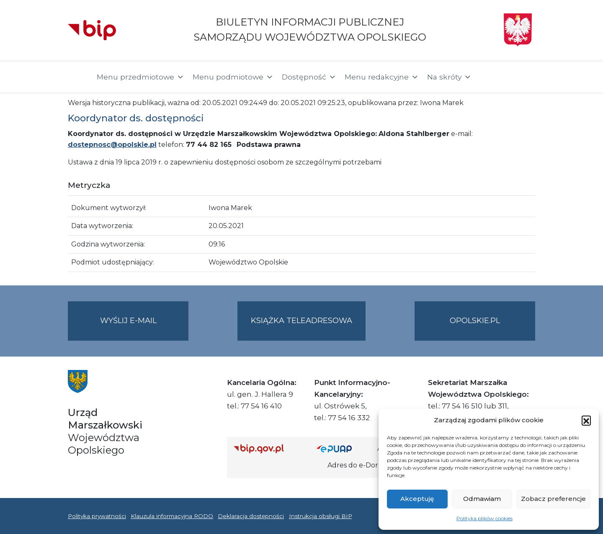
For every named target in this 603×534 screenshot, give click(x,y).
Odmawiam (482, 499)
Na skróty (449, 77)
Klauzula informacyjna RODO (172, 516)
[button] (586, 420)
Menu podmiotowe (233, 77)
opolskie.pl (475, 320)
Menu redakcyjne (382, 77)
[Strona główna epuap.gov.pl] (344, 448)
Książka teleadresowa (301, 320)
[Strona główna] (78, 77)
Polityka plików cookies (484, 518)
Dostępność (309, 77)
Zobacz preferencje (553, 499)
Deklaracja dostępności (251, 516)
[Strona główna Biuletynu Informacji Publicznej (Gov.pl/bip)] (268, 448)
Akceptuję (417, 499)
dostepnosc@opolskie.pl (112, 145)
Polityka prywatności (97, 516)
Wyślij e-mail (144, 327)
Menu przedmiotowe (140, 77)
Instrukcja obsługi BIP (320, 516)
